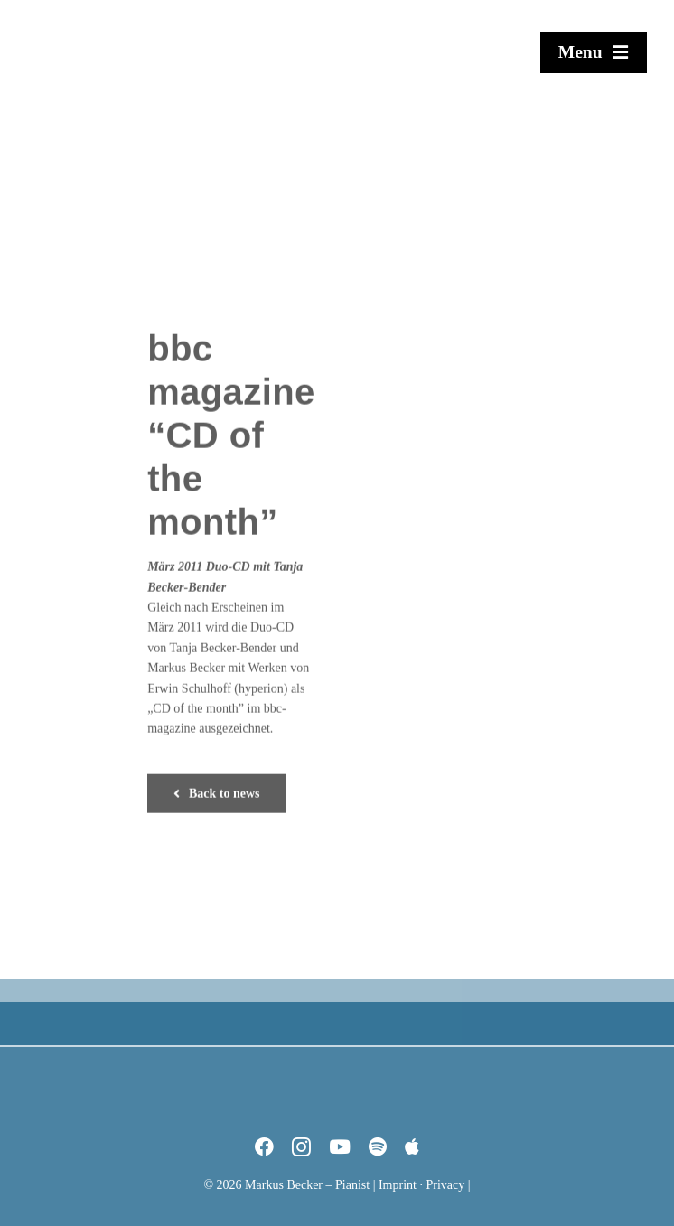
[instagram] (301, 1146)
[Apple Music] (412, 1146)
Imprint (398, 1185)
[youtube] (340, 1146)
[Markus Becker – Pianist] (95, 12)
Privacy (445, 1185)
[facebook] (264, 1146)
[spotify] (378, 1146)
